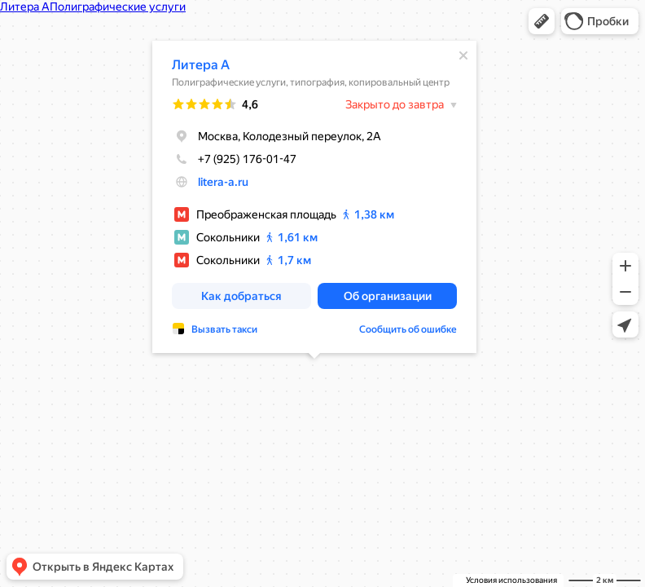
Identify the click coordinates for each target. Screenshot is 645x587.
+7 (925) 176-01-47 (234, 159)
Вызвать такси (224, 329)
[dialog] (314, 197)
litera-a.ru (223, 181)
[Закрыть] (463, 55)
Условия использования (511, 580)
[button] (542, 21)
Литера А (201, 65)
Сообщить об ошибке (408, 329)
